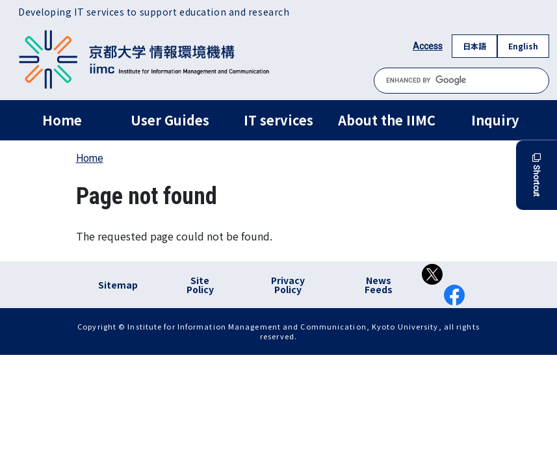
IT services (278, 119)
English (523, 45)
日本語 (474, 45)
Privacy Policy (288, 285)
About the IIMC (386, 119)
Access (428, 46)
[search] (461, 80)
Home (62, 119)
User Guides (170, 119)
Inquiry (495, 119)
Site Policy (200, 285)
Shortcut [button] (536, 175)
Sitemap (118, 284)
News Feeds (379, 285)
